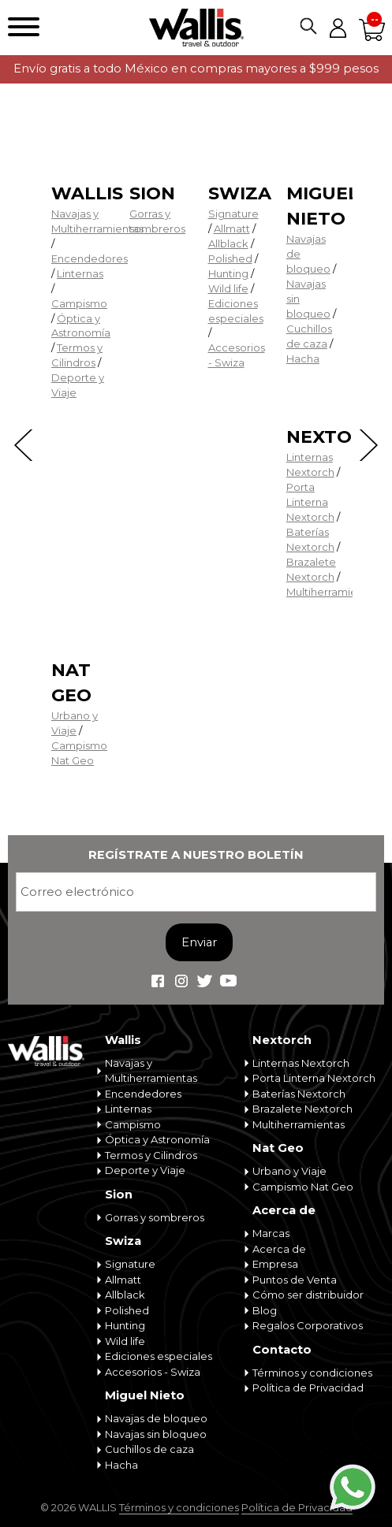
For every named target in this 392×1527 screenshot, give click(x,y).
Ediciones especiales (158, 1356)
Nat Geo (278, 1148)
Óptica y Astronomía (157, 1139)
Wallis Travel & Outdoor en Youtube (229, 981)
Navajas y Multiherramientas (151, 1071)
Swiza (239, 193)
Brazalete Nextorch (302, 1108)
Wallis (87, 193)
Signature (233, 213)
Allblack (228, 243)
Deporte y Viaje (145, 1170)
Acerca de (283, 1210)
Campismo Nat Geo (302, 1186)
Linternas (80, 273)
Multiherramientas (332, 591)
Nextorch (339, 437)
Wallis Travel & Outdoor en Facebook (158, 981)
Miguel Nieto (145, 1395)
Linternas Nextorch (300, 1063)
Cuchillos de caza (149, 1449)
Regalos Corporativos (307, 1325)
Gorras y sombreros (154, 1217)
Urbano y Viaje (289, 1171)
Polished (230, 258)
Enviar (199, 942)
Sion (152, 193)
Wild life (228, 288)
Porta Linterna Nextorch (310, 502)
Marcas (270, 1233)
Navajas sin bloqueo (156, 1434)
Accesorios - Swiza (152, 1371)
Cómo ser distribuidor (308, 1294)
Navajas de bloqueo (156, 1418)
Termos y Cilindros (151, 1155)
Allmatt (232, 228)
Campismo (79, 303)
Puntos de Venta (294, 1279)
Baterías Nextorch (298, 1093)
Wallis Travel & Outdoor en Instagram (181, 981)
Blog (264, 1310)
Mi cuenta (337, 27)
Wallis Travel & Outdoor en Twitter (205, 981)
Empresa (275, 1264)
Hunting (228, 273)
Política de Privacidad (308, 1387)
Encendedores (89, 258)
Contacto (282, 1350)
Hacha (302, 358)
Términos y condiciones (312, 1372)
